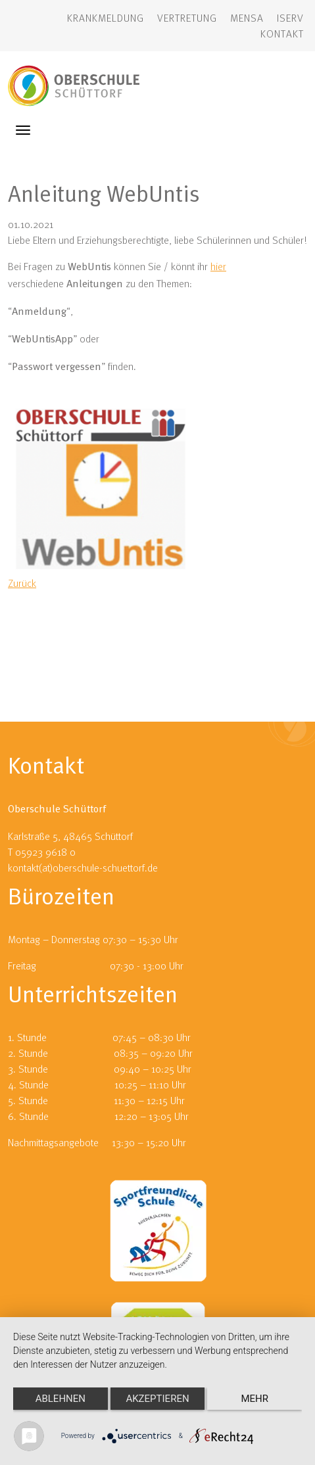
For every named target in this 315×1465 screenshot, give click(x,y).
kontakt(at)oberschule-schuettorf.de (83, 867)
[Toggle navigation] (23, 130)
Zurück (22, 583)
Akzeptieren (157, 1399)
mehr (254, 1399)
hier (218, 266)
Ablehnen (60, 1399)
